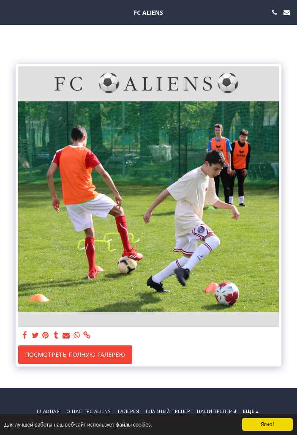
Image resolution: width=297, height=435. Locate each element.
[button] (9, 12)
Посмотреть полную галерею (75, 354)
